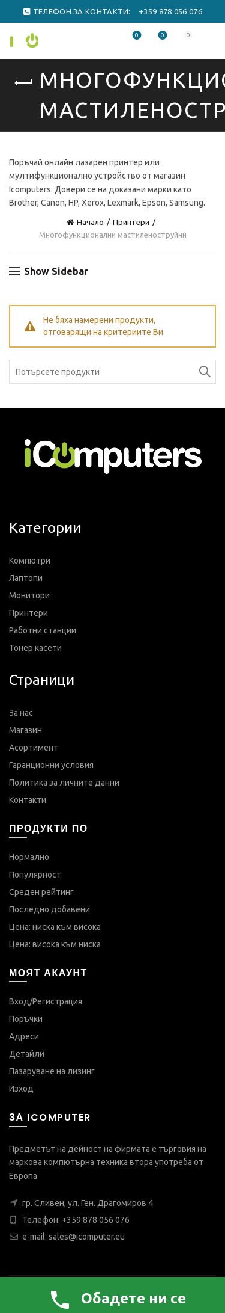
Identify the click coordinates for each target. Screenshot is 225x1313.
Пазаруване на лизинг (52, 1071)
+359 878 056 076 (96, 1220)
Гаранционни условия (51, 765)
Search (204, 372)
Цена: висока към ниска (55, 944)
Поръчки (26, 1019)
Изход (21, 1088)
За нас (21, 713)
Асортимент (33, 747)
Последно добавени (49, 909)
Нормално (29, 857)
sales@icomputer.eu (87, 1236)
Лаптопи (26, 578)
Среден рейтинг (41, 892)
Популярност (35, 874)
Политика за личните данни (64, 782)
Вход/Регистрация (45, 1001)
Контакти (27, 800)
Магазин (25, 730)
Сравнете (161, 36)
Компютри (29, 560)
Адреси (24, 1036)
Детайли (26, 1054)
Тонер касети (35, 648)
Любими (136, 36)
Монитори (29, 595)
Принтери (131, 222)
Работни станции (42, 630)
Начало (90, 222)
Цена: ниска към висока (55, 927)
